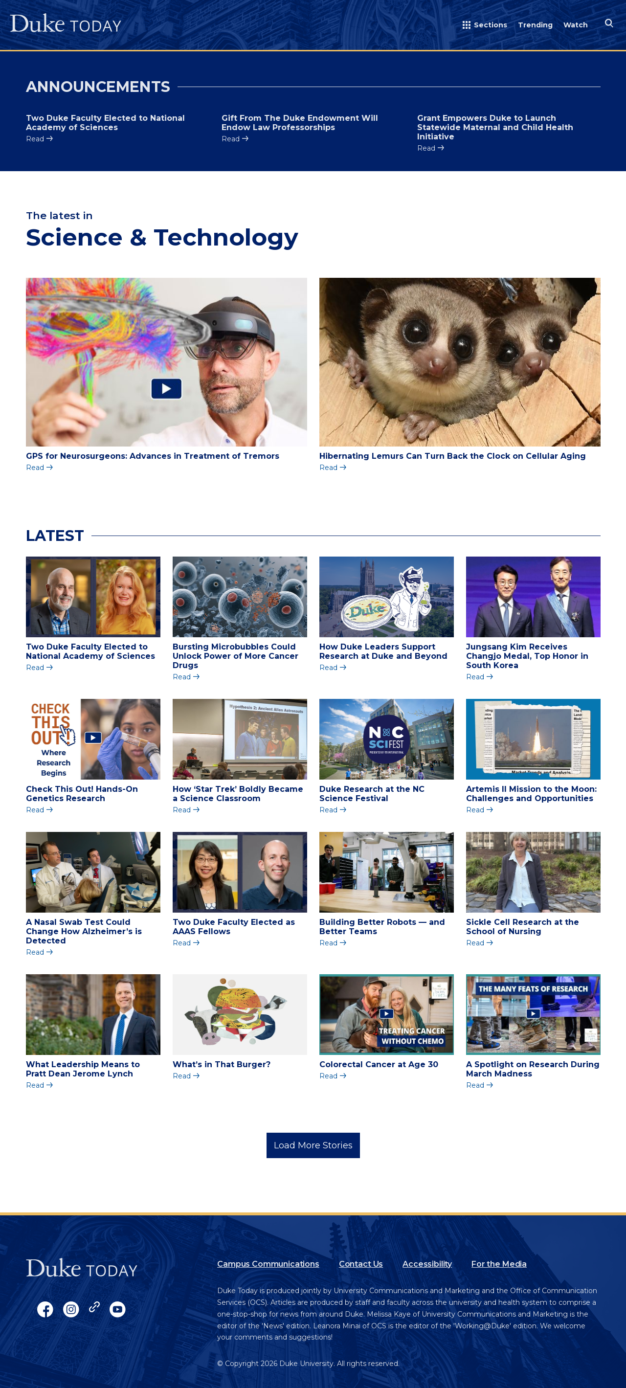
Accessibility (427, 1264)
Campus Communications (268, 1264)
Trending (535, 25)
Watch (575, 25)
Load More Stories (313, 1145)
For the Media (499, 1264)
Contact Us (361, 1264)
